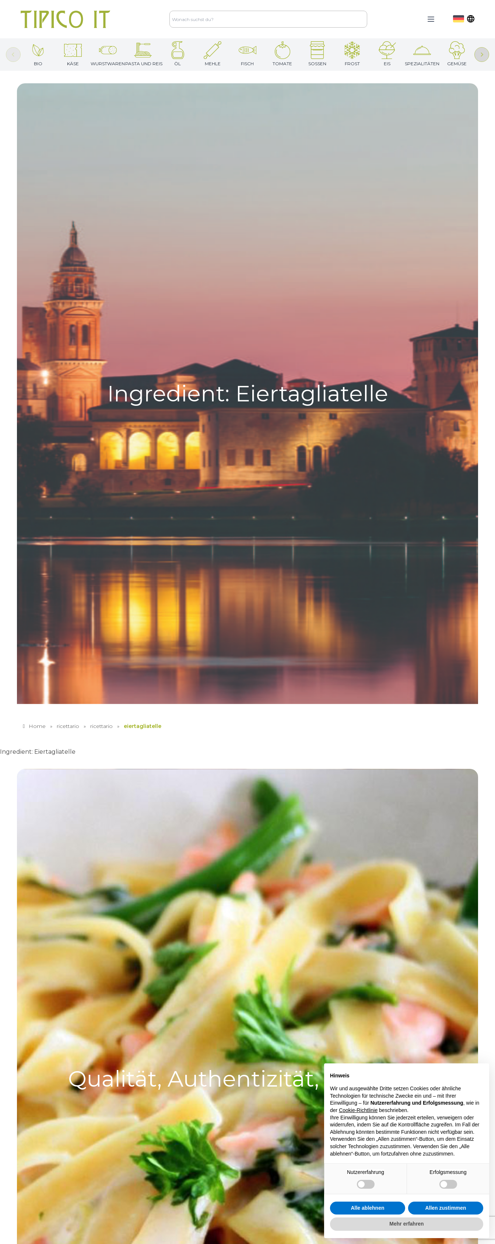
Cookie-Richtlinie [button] (358, 1110)
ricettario (68, 726)
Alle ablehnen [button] (367, 1208)
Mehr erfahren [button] (406, 1224)
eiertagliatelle (142, 726)
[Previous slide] (13, 54)
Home (37, 726)
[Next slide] (481, 54)
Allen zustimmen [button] (445, 1208)
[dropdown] (463, 19)
